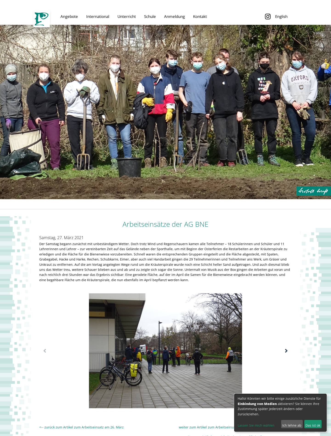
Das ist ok (312, 425)
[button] (286, 351)
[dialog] (280, 412)
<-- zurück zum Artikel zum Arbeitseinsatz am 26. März (81, 427)
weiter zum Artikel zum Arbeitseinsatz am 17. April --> (193, 427)
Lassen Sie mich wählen (256, 425)
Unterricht (126, 16)
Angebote (69, 16)
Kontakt (200, 16)
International (97, 16)
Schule (150, 16)
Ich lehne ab (291, 425)
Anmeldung (174, 16)
